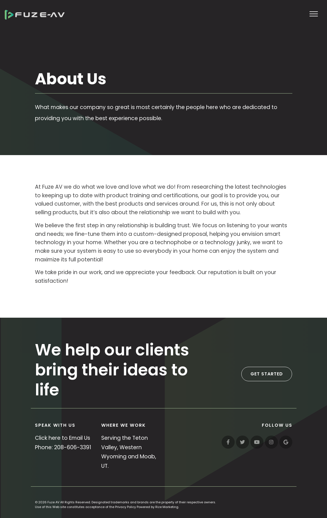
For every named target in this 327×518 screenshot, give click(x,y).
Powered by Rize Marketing (157, 507)
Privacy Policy (125, 507)
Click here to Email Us (62, 438)
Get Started (266, 374)
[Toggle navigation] (314, 13)
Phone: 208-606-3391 (63, 447)
